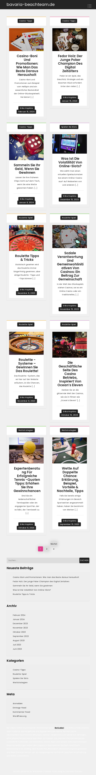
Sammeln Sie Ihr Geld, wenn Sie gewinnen (27, 169)
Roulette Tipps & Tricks (27, 258)
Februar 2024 (19, 615)
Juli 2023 (17, 644)
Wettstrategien (25, 430)
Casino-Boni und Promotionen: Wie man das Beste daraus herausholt (27, 65)
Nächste (54, 544)
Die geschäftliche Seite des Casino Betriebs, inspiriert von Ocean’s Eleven (70, 373)
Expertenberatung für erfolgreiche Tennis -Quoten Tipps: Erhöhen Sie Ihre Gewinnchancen (27, 479)
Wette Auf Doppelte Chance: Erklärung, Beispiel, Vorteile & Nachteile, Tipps (70, 479)
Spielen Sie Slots (69, 127)
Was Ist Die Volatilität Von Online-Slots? (70, 162)
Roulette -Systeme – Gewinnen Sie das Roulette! (27, 365)
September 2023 (21, 636)
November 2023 (20, 628)
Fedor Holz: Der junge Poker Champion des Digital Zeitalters (70, 63)
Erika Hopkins (26, 108)
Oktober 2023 (19, 632)
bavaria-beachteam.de (31, 4)
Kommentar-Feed (21, 712)
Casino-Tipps (25, 21)
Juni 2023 (17, 649)
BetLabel (59, 728)
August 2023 (19, 640)
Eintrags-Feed (19, 707)
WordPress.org (19, 716)
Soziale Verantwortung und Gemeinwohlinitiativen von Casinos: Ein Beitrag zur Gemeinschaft (70, 266)
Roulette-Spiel (26, 217)
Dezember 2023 (20, 623)
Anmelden (18, 703)
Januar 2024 (19, 619)
